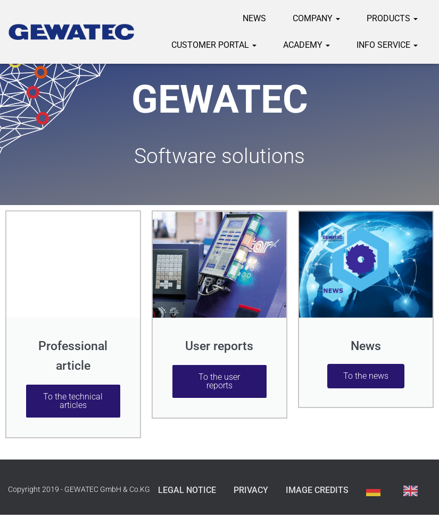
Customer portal (213, 45)
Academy (306, 45)
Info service (387, 45)
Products (392, 18)
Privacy (251, 490)
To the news (365, 376)
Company (316, 18)
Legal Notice (187, 490)
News (254, 18)
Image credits (317, 490)
